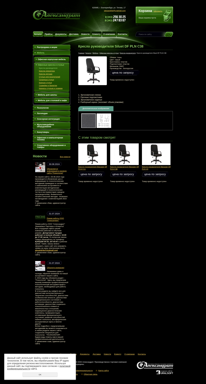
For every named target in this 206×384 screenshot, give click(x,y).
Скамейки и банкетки (48, 85)
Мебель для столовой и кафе (52, 100)
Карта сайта (103, 370)
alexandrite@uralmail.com (115, 11)
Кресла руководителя (48, 68)
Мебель (40, 53)
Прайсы (49, 34)
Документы (61, 34)
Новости (85, 34)
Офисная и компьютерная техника (50, 139)
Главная (81, 53)
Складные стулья (46, 80)
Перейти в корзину (167, 16)
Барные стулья (45, 83)
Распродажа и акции (47, 47)
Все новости (65, 157)
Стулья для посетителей (49, 77)
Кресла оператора (47, 71)
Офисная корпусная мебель (52, 59)
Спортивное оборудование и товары (51, 146)
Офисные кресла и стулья (51, 65)
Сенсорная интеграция (48, 119)
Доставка (73, 34)
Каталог (38, 34)
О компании (109, 34)
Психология (43, 108)
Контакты (122, 34)
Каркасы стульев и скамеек (51, 88)
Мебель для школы (47, 95)
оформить (158, 11)
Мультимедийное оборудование (45, 125)
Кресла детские (45, 74)
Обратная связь (90, 374)
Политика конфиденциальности (79, 370)
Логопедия (42, 113)
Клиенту (96, 34)
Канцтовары (43, 132)
